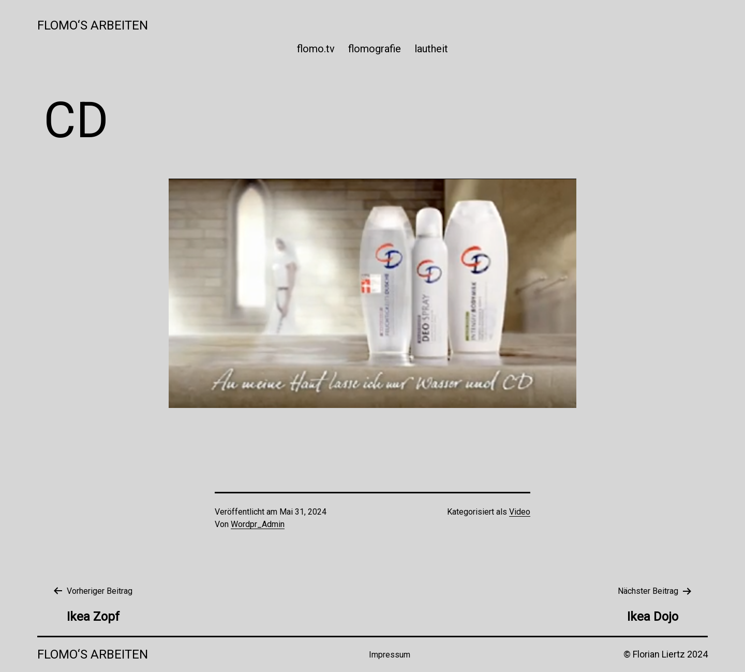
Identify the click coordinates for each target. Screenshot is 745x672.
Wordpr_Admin (258, 524)
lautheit (431, 48)
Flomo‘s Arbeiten (92, 25)
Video (519, 512)
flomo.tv (316, 48)
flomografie (374, 48)
